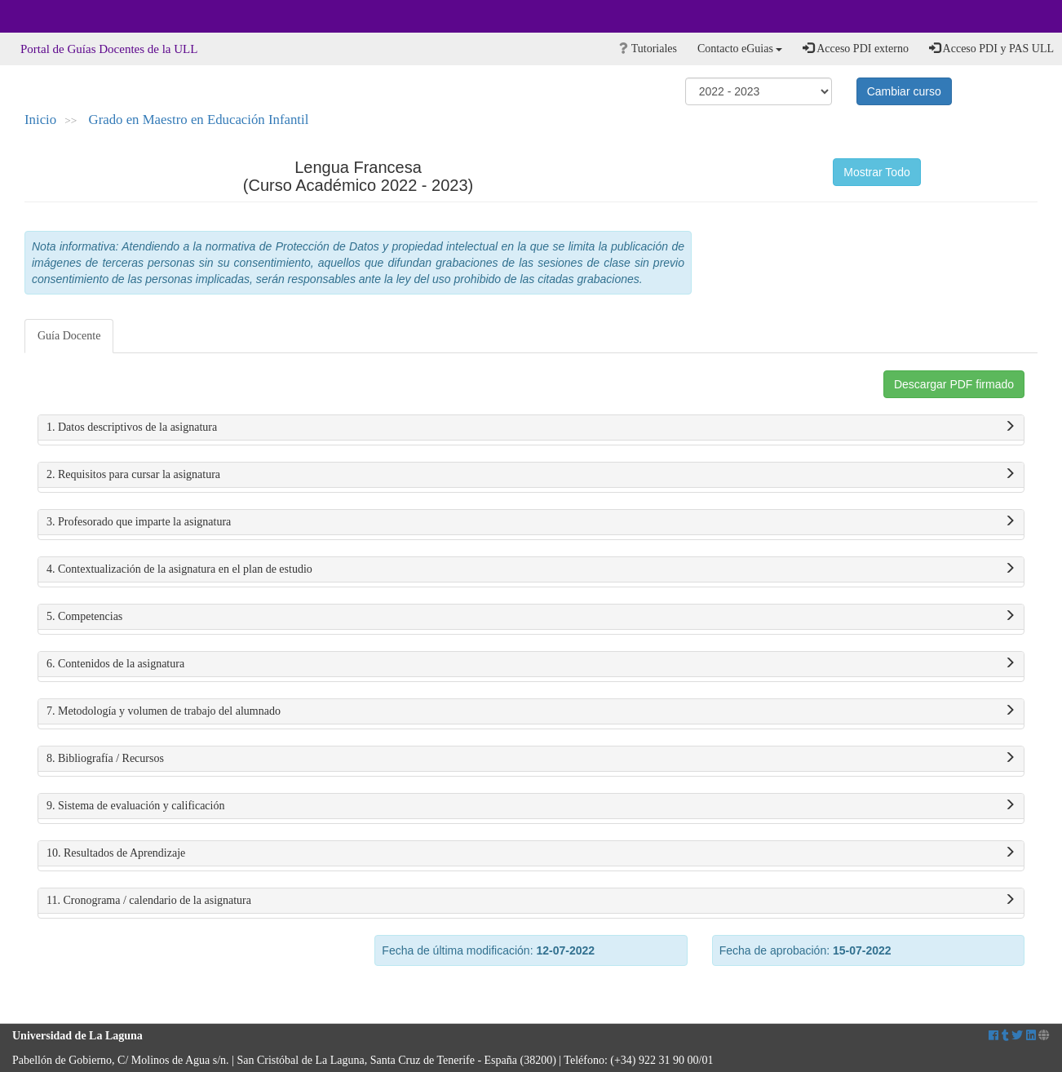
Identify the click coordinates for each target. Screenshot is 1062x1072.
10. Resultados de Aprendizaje (531, 853)
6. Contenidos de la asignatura (531, 664)
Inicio (40, 119)
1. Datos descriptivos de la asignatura (531, 427)
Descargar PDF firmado (954, 384)
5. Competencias (531, 617)
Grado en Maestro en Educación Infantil (199, 119)
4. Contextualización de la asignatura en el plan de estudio (531, 569)
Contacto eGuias (739, 48)
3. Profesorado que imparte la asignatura (531, 522)
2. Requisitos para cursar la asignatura (531, 475)
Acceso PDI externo (855, 48)
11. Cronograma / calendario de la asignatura (531, 901)
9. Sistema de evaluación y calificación (531, 806)
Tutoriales (648, 48)
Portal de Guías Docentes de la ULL (108, 48)
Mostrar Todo (876, 172)
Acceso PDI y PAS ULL (991, 48)
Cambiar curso (904, 91)
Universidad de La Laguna (57, 16)
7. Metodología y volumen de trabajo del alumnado (531, 711)
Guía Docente (69, 336)
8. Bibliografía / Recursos (531, 759)
